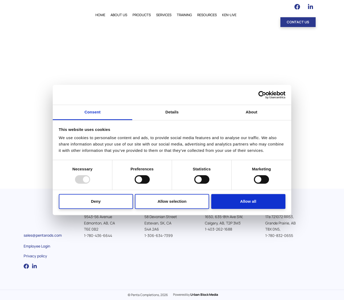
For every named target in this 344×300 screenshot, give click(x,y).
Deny (96, 201)
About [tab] (251, 112)
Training (184, 14)
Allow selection (171, 201)
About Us (119, 14)
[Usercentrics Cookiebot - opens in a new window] (262, 95)
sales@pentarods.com (43, 235)
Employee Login (37, 246)
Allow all (248, 201)
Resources (207, 14)
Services (163, 14)
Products (142, 14)
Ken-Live (229, 14)
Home (100, 14)
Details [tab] (172, 112)
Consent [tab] (93, 112)
